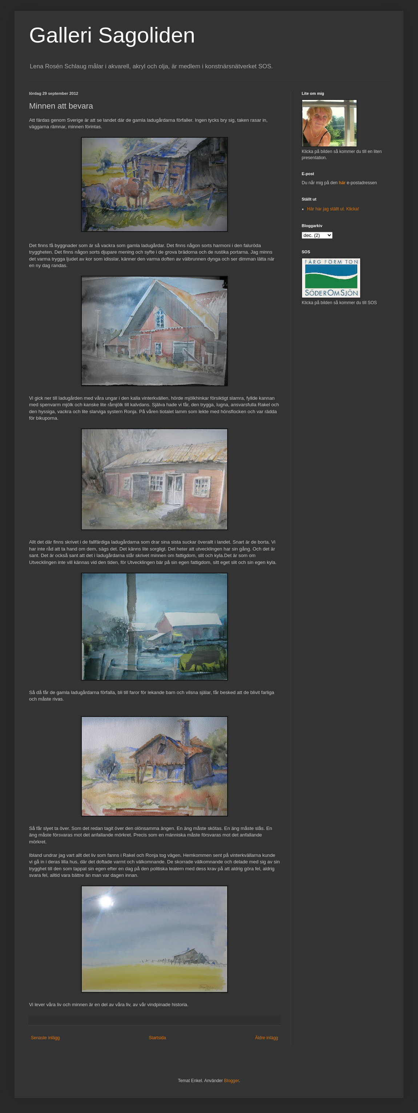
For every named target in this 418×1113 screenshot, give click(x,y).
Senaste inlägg (45, 1037)
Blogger (231, 1080)
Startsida (157, 1037)
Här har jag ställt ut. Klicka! (333, 208)
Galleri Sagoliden (112, 35)
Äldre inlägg (266, 1037)
